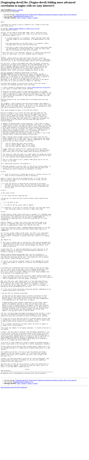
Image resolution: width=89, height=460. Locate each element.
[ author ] (35, 18)
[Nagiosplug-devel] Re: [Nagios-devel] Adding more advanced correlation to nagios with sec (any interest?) (46, 14)
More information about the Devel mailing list (14, 458)
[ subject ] (29, 18)
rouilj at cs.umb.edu (17, 10)
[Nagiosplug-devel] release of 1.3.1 (23, 16)
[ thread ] (23, 18)
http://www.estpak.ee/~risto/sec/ (39, 101)
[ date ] (19, 18)
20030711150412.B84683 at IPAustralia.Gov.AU (24, 30)
